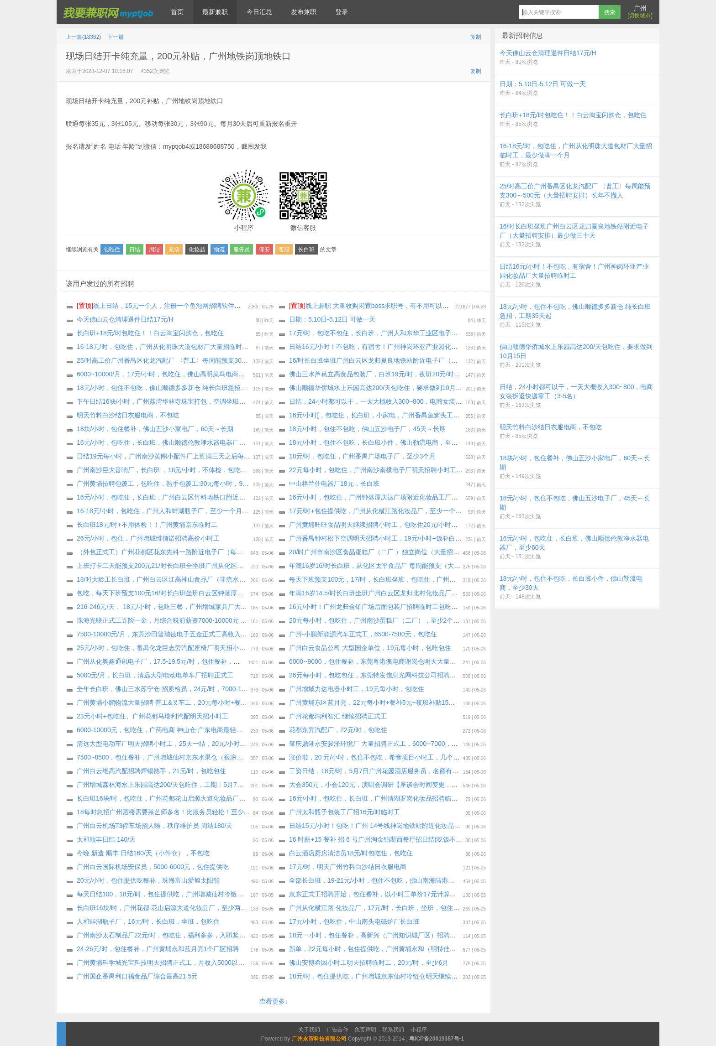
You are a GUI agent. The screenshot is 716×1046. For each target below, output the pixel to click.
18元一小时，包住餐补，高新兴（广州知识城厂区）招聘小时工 (379, 935)
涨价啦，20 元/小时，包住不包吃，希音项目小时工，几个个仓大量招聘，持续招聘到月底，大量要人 (431, 757)
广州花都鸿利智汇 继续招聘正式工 (338, 716)
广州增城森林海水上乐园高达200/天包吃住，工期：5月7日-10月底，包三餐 (184, 784)
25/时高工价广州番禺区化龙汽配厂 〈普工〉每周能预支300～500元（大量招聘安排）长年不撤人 (214, 360)
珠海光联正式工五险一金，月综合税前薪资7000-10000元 (159, 620)
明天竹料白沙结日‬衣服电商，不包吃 (128, 415)
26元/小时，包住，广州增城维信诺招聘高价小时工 (148, 538)
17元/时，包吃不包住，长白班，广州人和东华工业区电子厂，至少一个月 (392, 333)
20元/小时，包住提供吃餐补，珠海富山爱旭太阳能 (148, 880)
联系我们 (393, 1029)
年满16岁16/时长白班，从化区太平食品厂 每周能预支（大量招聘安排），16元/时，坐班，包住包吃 (430, 565)
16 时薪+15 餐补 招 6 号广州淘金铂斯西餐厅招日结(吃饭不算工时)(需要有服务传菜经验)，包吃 (423, 839)
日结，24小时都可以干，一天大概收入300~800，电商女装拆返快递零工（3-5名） (405, 401)
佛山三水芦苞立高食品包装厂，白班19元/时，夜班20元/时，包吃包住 (387, 374)
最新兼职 (215, 12)
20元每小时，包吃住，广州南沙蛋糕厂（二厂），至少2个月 (374, 620)
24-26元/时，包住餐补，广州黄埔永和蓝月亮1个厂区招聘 (158, 948)
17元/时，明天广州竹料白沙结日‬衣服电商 (347, 866)
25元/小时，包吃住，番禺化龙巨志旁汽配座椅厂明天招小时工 (164, 647)
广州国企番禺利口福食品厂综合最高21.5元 (137, 976)
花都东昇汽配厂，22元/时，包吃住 (338, 730)
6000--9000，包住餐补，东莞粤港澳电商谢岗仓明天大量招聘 (376, 661)
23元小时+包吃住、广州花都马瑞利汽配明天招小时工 (152, 716)
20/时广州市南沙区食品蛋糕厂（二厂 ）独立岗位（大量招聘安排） (384, 552)
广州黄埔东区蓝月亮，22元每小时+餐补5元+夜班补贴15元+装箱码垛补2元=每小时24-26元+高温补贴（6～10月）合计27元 (463, 702)
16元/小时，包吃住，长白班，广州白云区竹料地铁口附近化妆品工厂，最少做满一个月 (199, 497)
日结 (134, 249)
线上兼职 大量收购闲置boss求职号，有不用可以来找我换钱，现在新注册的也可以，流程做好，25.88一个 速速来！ (460, 305)
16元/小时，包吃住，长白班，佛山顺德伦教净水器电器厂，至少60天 (174, 442)
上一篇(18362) (83, 37)
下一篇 (115, 37)
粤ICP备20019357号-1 (436, 1039)
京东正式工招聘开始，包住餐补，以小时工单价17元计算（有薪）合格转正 (395, 894)
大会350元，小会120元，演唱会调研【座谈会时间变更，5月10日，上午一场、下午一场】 (417, 784)
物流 (219, 249)
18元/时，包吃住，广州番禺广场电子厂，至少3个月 (362, 456)
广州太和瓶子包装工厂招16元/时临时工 (344, 812)
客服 (284, 249)
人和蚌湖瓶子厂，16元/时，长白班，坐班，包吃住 (148, 921)
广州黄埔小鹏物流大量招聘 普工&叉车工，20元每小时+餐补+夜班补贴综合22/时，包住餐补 (207, 702)
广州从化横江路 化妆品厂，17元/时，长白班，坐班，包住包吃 (377, 907)
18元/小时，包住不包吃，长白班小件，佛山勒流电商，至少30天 (380, 442)
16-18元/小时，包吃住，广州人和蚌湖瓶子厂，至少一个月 (159, 511)
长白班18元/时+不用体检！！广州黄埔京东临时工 (147, 524)
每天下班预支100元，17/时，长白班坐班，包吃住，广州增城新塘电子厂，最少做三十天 (414, 579)
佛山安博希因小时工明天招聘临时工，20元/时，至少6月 (368, 962)
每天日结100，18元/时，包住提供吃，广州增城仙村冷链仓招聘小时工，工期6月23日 (197, 894)
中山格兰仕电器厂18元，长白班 (334, 483)
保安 (264, 249)
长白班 (306, 249)
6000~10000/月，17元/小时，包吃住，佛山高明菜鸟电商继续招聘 (170, 374)
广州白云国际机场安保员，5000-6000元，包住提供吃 (153, 866)
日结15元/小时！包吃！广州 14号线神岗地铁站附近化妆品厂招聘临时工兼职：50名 (407, 825)
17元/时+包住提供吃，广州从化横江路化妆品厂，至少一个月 (375, 511)
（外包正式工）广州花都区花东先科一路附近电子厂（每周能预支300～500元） (190, 552)
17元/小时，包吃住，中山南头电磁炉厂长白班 (354, 921)
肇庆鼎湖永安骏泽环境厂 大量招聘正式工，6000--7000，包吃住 (380, 743)
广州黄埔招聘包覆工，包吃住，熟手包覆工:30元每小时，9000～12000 (177, 483)
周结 (154, 249)
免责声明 (365, 1029)
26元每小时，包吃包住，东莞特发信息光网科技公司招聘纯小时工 (382, 675)
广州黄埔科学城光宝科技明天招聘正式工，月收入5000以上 (160, 962)
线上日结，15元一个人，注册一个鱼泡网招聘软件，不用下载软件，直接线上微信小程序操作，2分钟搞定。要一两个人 (253, 305)
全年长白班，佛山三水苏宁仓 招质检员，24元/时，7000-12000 (166, 688)
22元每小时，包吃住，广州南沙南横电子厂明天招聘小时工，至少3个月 (390, 470)
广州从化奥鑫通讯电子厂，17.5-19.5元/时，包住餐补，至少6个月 (170, 661)
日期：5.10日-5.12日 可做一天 (332, 319)
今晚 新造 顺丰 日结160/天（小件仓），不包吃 (143, 853)
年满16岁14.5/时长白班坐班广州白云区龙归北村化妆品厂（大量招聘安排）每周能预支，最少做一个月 (434, 593)
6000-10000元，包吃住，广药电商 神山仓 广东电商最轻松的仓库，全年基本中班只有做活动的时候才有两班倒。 (236, 730)
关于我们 (309, 1029)
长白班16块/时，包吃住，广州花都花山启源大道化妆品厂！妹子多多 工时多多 (187, 798)
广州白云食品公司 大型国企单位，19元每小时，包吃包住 (370, 647)
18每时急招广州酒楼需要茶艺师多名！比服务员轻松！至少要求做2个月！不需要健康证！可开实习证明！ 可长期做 (239, 812)
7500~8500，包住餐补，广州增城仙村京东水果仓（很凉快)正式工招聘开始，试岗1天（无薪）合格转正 (223, 757)
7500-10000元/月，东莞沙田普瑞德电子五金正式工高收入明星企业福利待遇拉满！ (194, 634)
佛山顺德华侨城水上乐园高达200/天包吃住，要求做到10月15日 (379, 387)
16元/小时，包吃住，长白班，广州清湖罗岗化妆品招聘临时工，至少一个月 (395, 798)
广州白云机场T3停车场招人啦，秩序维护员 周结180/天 (154, 825)
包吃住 (112, 249)
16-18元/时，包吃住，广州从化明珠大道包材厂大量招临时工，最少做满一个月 (188, 346)
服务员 (241, 249)
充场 (173, 249)
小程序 (419, 1029)
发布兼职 (303, 12)
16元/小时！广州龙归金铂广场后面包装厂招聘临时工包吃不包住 (379, 606)
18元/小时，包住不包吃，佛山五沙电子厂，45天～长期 (367, 428)
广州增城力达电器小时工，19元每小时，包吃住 (356, 688)
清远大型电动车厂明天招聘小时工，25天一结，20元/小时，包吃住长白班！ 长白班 (194, 743)
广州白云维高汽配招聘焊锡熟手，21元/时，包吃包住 (151, 771)
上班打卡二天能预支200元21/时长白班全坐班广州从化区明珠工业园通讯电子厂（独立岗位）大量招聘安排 (227, 565)
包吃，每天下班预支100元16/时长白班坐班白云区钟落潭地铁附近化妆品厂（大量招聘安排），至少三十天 (227, 593)
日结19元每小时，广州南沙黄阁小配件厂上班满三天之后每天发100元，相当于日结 (194, 456)
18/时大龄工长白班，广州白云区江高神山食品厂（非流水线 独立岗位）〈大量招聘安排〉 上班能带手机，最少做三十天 (246, 579)
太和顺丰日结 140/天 (106, 839)
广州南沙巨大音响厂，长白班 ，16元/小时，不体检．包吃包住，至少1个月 (183, 470)
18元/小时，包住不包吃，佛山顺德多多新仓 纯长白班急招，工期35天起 (178, 387)
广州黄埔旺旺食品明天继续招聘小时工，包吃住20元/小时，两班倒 (383, 524)
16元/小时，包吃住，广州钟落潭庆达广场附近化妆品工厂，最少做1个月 (391, 497)
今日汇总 (259, 12)
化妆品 (197, 249)
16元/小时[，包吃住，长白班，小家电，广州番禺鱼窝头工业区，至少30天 (394, 415)
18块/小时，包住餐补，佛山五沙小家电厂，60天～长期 (155, 428)
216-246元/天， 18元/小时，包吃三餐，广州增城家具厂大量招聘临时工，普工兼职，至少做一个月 (216, 606)
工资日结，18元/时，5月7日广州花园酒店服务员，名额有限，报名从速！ (393, 771)
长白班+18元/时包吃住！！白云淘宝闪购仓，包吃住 (150, 333)
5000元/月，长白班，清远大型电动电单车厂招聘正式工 (155, 675)
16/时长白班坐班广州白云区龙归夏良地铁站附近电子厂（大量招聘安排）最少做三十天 (411, 360)
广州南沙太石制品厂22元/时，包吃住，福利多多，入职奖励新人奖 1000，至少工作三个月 (204, 935)
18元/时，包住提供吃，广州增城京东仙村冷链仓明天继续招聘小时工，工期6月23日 (407, 976)
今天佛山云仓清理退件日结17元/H (125, 319)
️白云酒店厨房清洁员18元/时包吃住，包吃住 (351, 853)
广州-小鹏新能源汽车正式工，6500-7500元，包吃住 (363, 634)
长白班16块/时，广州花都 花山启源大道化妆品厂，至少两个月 (165, 907)
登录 (341, 12)
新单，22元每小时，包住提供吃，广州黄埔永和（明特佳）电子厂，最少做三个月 (404, 948)
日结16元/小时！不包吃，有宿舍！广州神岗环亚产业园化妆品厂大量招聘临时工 (402, 346)
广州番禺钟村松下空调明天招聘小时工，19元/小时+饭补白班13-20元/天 (390, 538)
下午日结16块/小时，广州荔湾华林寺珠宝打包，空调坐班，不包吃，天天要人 (186, 401)
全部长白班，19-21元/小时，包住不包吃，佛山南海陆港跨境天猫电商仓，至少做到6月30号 (418, 880)
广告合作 (337, 1029)
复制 (475, 37)
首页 (177, 12)
